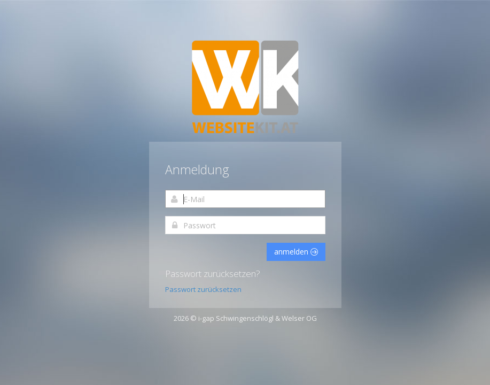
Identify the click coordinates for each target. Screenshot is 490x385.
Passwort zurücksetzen (203, 289)
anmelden (296, 252)
